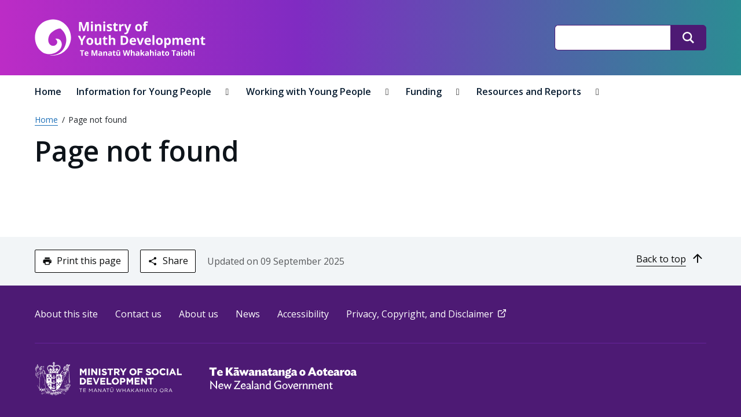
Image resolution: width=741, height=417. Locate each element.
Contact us (138, 314)
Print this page (81, 260)
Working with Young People (309, 91)
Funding (425, 91)
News (248, 314)
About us (198, 314)
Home (48, 91)
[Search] (688, 37)
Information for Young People (145, 91)
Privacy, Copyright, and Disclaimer (427, 314)
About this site (66, 314)
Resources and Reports (530, 91)
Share (168, 260)
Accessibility (303, 314)
